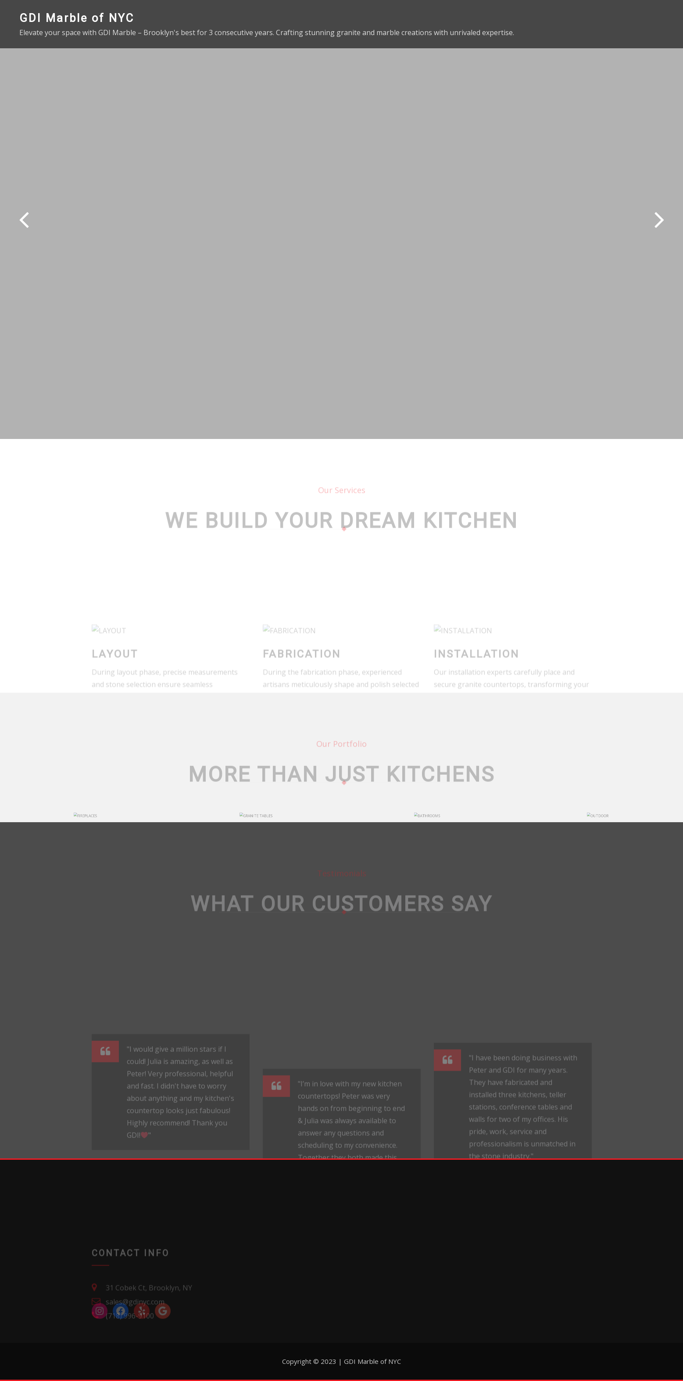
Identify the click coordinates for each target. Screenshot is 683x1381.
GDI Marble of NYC (76, 18)
